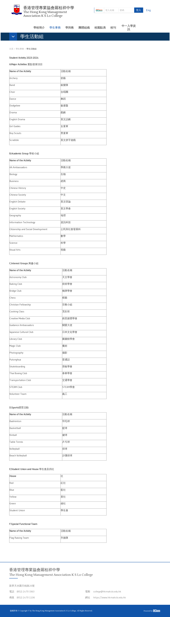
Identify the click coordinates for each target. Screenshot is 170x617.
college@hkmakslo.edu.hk (107, 591)
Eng (148, 10)
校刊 (113, 27)
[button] (28, 37)
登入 (138, 10)
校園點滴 (100, 27)
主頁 (11, 48)
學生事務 (55, 27)
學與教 (69, 27)
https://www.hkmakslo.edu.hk (109, 597)
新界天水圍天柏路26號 (22, 585)
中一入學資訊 (129, 27)
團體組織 (84, 27)
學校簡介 (39, 27)
